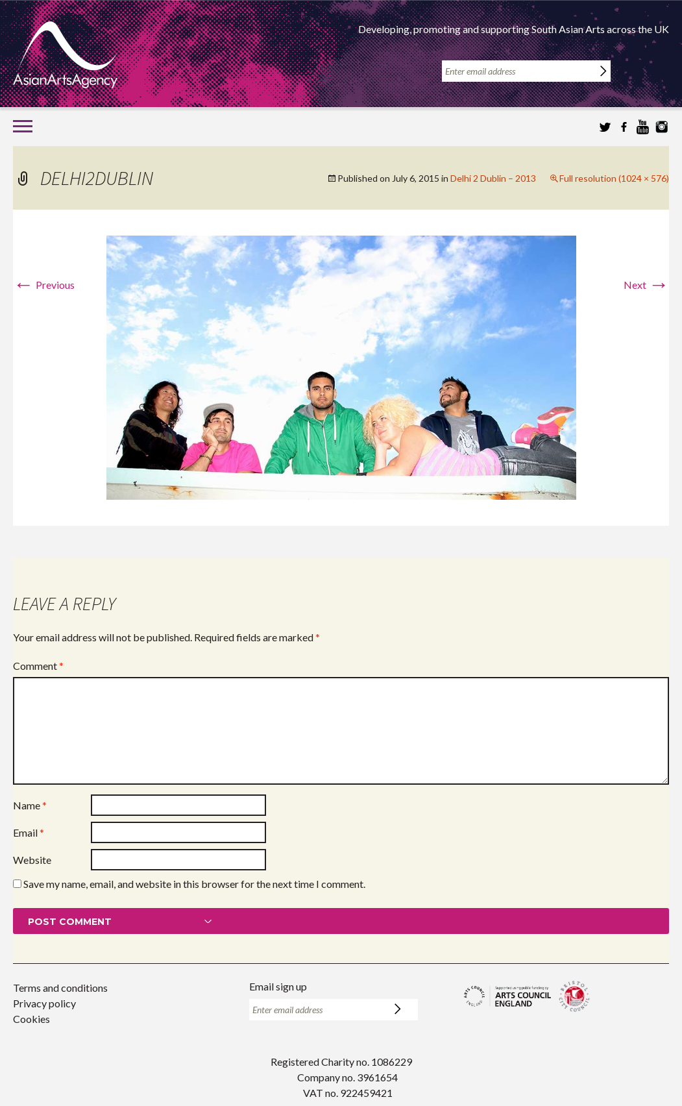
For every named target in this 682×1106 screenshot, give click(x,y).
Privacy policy (44, 1003)
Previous (44, 284)
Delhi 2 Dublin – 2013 (493, 178)
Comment (38, 665)
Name (30, 805)
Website (32, 860)
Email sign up (278, 986)
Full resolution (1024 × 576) (614, 178)
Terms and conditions (60, 987)
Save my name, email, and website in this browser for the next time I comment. (194, 884)
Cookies (31, 1019)
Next (646, 284)
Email (28, 832)
